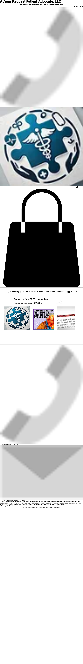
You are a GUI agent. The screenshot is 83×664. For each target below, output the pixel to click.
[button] (41, 238)
